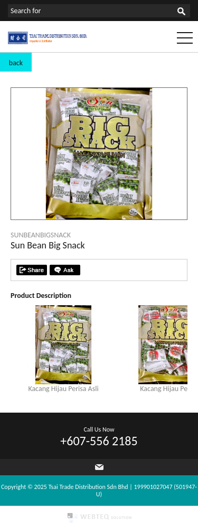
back (16, 62)
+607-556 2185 (98, 440)
